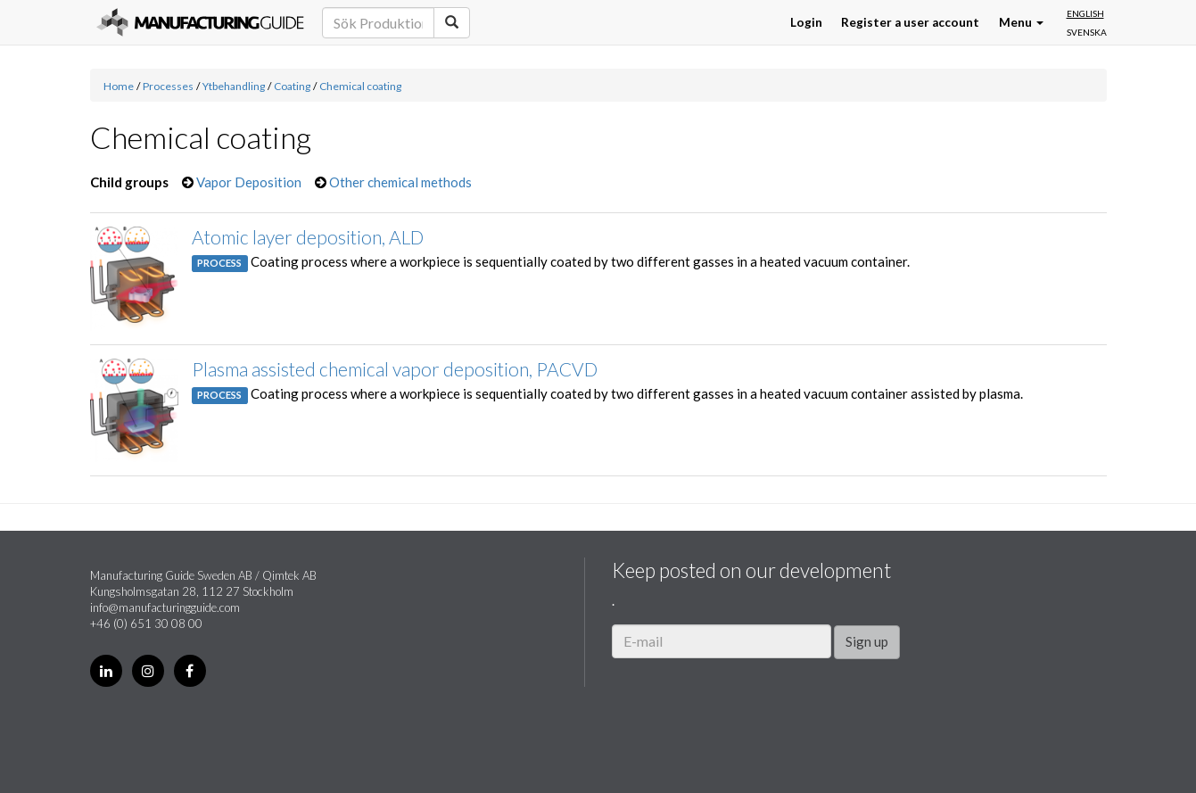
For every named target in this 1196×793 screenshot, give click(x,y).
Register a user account (910, 22)
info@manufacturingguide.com (165, 607)
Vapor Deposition (248, 182)
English (1085, 13)
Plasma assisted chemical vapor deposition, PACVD (395, 369)
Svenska (1087, 32)
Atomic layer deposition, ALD (308, 237)
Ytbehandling (233, 86)
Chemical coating (360, 86)
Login (806, 22)
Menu (1021, 22)
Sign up (866, 641)
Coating (292, 86)
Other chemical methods (400, 182)
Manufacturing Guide (200, 22)
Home (118, 86)
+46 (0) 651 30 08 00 (146, 623)
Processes (168, 86)
